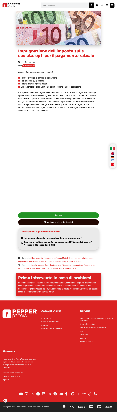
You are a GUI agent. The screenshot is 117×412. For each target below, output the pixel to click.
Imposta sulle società (35, 265)
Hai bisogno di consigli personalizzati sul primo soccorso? (53, 238)
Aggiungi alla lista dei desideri (58, 222)
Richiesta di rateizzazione (72, 265)
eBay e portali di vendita (71, 261)
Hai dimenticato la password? (51, 329)
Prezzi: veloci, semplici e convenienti (93, 328)
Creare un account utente (50, 322)
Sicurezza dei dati (86, 341)
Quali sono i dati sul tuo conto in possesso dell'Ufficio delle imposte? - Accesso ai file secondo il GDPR (58, 243)
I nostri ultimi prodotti (87, 324)
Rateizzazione (55, 265)
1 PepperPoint (29, 66)
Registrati (44, 325)
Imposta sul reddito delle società (31, 261)
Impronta (6, 380)
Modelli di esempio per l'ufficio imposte (77, 258)
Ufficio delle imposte (67, 268)
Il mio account (46, 318)
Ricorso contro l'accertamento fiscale (46, 258)
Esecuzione (35, 268)
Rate (46, 265)
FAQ (81, 331)
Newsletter (84, 335)
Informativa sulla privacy (11, 376)
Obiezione (45, 268)
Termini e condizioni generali (13, 373)
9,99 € (59, 215)
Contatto (83, 338)
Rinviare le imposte (53, 261)
